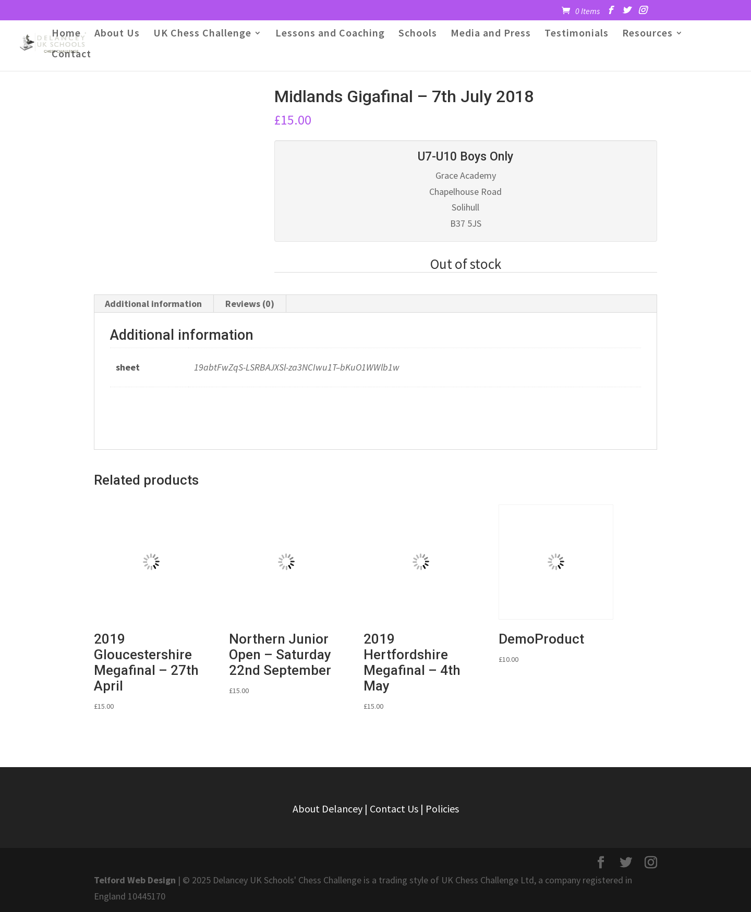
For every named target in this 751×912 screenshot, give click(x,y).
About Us (117, 34)
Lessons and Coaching (330, 34)
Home (66, 34)
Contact (71, 55)
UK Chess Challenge (202, 34)
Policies (442, 808)
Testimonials (576, 34)
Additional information (153, 304)
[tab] (153, 304)
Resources (647, 34)
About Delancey (327, 808)
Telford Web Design (135, 880)
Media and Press (491, 34)
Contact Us (394, 808)
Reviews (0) (249, 304)
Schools (417, 34)
